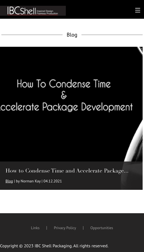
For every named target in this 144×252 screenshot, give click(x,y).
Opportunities (102, 227)
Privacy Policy (65, 227)
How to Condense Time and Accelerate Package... (67, 170)
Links (35, 227)
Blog (9, 181)
